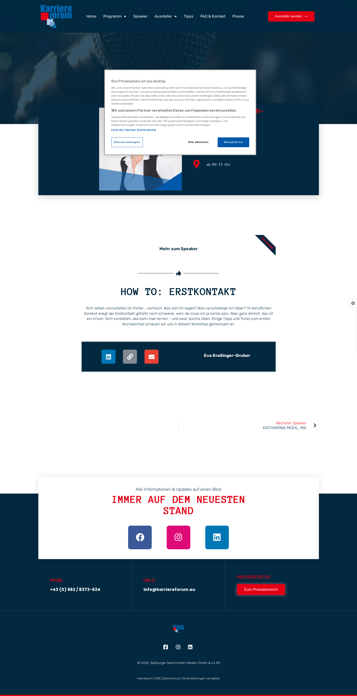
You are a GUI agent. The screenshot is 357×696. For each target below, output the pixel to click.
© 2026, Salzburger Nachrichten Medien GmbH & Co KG (178, 663)
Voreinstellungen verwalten (201, 678)
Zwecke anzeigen (127, 142)
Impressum (144, 678)
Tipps (188, 16)
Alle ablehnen (198, 142)
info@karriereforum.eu (169, 589)
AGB (157, 678)
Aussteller (166, 16)
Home (91, 16)
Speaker (140, 16)
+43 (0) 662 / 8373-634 (75, 589)
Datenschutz (171, 678)
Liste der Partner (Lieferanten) (133, 130)
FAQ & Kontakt (212, 16)
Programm (114, 16)
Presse (238, 16)
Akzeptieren (233, 142)
